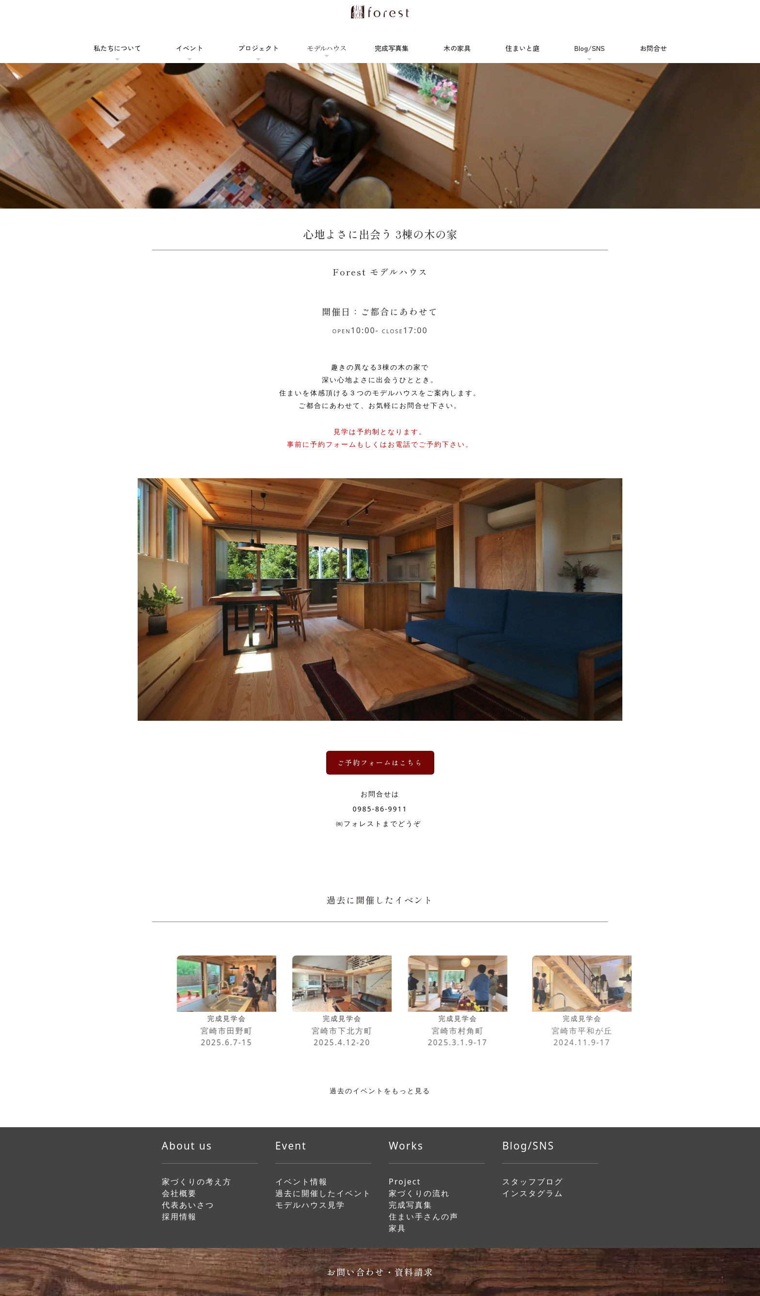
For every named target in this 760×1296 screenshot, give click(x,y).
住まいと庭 (522, 48)
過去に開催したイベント (323, 1193)
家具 (397, 1228)
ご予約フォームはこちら (380, 762)
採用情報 (179, 1216)
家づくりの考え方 (197, 1181)
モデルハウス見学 (310, 1204)
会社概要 (179, 1193)
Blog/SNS (589, 48)
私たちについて (117, 48)
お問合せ (653, 48)
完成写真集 (392, 48)
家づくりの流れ (419, 1193)
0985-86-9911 (379, 808)
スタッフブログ (532, 1181)
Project (405, 1181)
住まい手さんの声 (424, 1216)
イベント (189, 48)
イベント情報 (301, 1181)
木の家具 (457, 48)
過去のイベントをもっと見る (380, 1090)
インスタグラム (532, 1193)
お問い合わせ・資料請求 (380, 1271)
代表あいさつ (188, 1204)
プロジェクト (258, 48)
